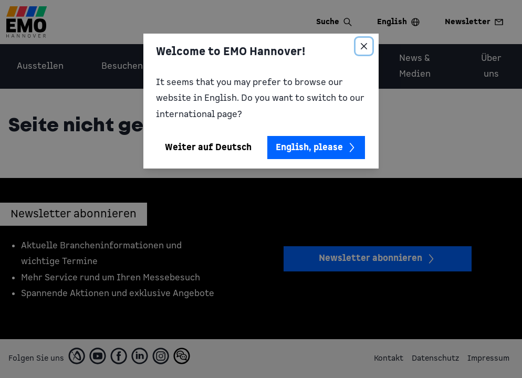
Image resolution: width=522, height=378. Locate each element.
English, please (316, 147)
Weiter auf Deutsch (208, 147)
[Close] (364, 46)
